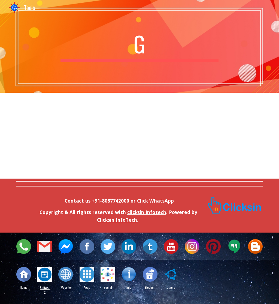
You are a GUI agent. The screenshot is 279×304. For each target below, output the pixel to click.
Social (108, 287)
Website (65, 287)
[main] (139, 46)
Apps (87, 287)
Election (150, 287)
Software (45, 289)
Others (171, 287)
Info (128, 287)
